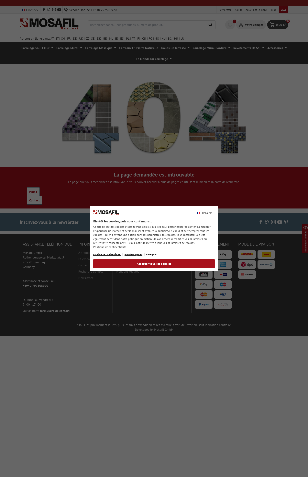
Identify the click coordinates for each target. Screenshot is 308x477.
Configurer (151, 254)
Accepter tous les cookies (154, 264)
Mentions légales (133, 254)
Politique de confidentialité (109, 247)
